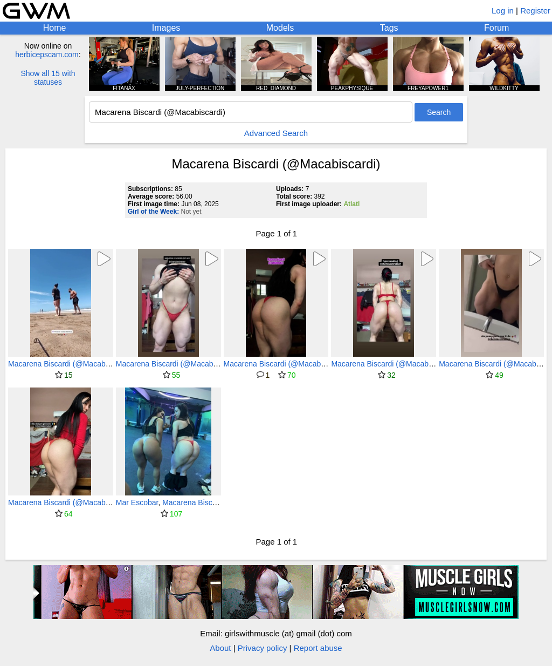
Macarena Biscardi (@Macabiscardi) (69, 363)
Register (535, 10)
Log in (503, 10)
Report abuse (318, 648)
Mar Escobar (137, 502)
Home (54, 27)
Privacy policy (262, 648)
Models (280, 27)
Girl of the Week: (153, 211)
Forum (496, 27)
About (220, 648)
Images (166, 27)
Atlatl (351, 204)
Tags (389, 27)
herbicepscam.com (47, 54)
